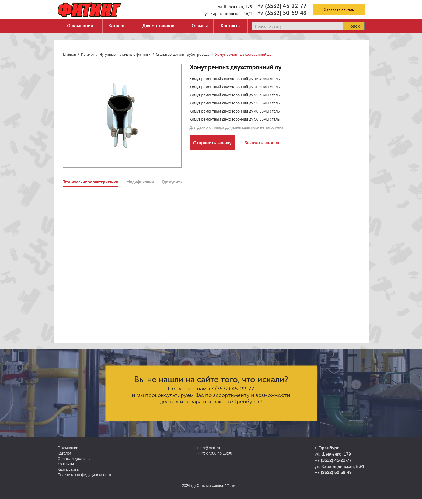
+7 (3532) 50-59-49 (281, 13)
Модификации (140, 181)
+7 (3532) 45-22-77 (281, 6)
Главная (69, 54)
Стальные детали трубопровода (183, 54)
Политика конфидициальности (84, 475)
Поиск (353, 26)
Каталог (116, 26)
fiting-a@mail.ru (207, 448)
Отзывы (199, 26)
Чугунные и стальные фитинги (125, 54)
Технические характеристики (90, 181)
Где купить (172, 181)
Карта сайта (68, 469)
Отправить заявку (212, 143)
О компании (80, 26)
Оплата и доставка (74, 458)
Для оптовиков (158, 26)
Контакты (230, 26)
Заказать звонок (339, 9)
